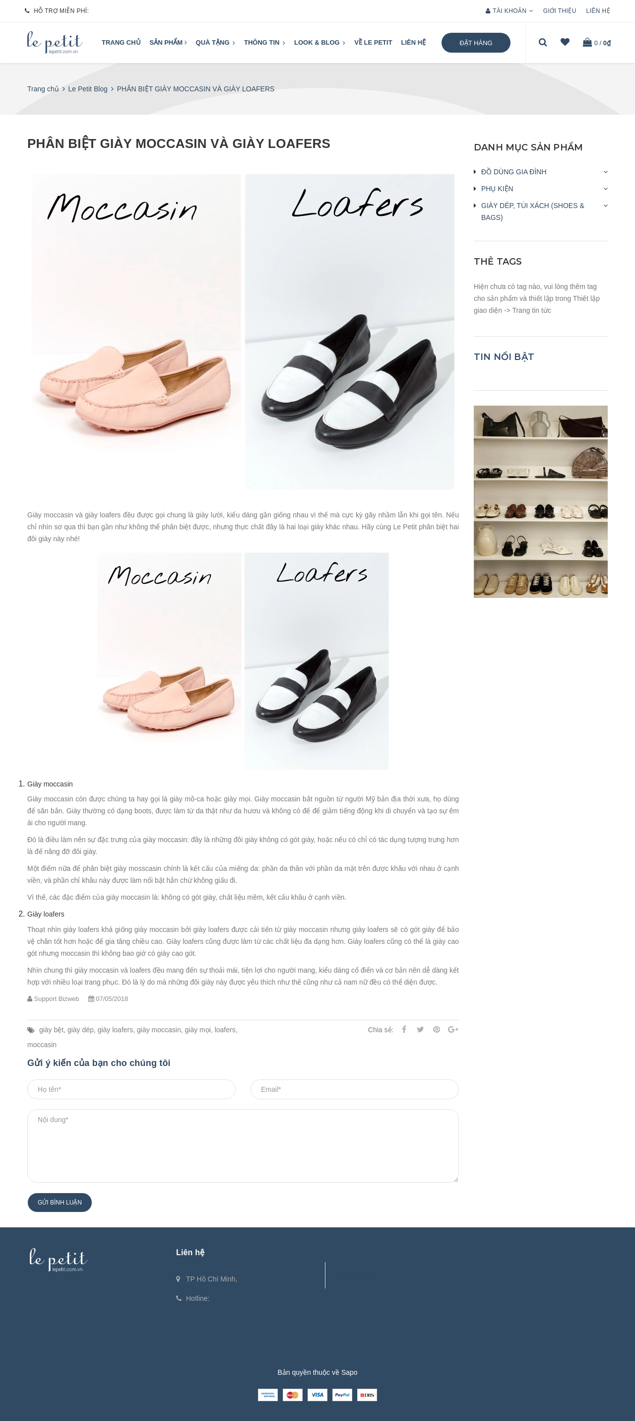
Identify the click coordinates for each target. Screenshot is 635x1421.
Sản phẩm (168, 42)
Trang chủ (121, 42)
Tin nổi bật (504, 357)
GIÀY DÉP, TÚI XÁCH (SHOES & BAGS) (532, 211)
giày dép (80, 1030)
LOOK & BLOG (319, 43)
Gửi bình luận (60, 1202)
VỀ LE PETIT (373, 42)
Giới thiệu (559, 10)
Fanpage (355, 1275)
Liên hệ (598, 10)
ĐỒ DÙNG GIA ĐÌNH (514, 172)
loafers (225, 1030)
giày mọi (198, 1030)
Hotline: (197, 1298)
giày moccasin (159, 1030)
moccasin (42, 1045)
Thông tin (264, 43)
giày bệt (51, 1030)
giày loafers (115, 1030)
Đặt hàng (475, 43)
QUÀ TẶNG (216, 43)
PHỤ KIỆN (497, 189)
